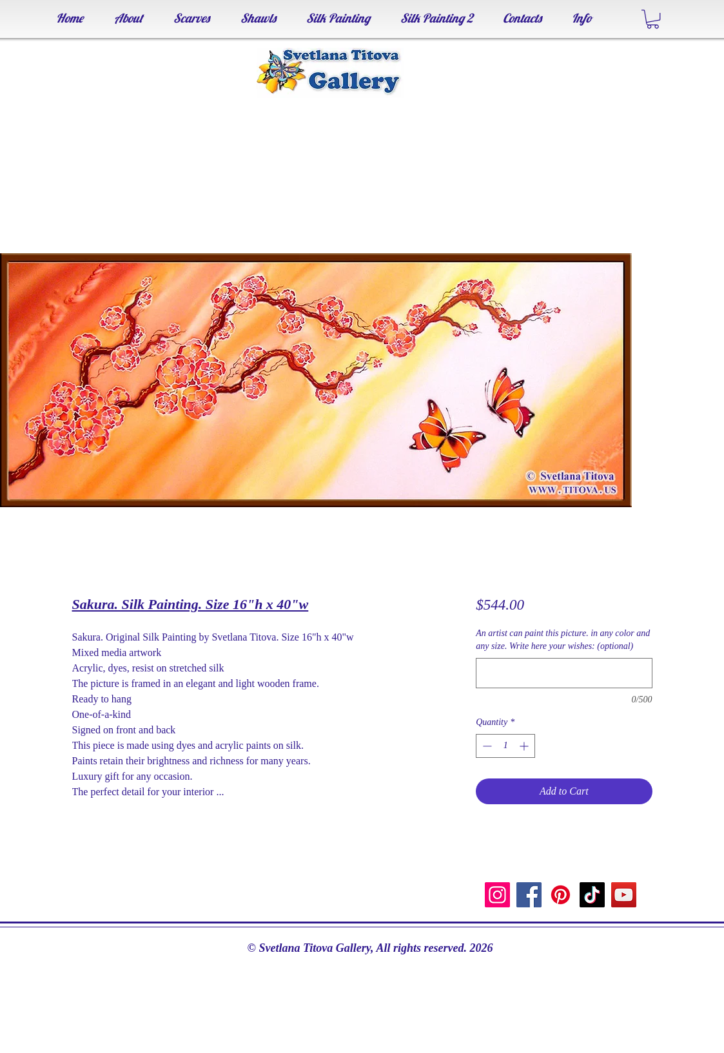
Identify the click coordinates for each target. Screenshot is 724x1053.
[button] (652, 19)
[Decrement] (486, 746)
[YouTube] (623, 894)
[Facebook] (529, 894)
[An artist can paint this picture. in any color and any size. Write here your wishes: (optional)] (563, 673)
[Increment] (525, 746)
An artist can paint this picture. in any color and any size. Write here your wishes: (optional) (563, 639)
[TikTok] (592, 894)
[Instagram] (497, 894)
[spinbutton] (505, 746)
